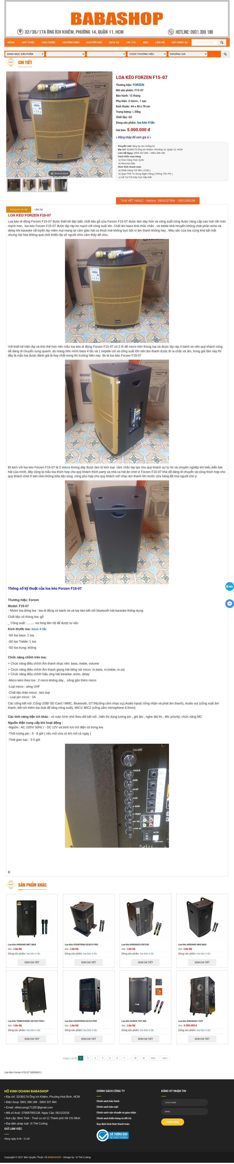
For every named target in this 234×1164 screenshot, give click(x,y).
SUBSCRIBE (172, 1122)
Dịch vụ (114, 42)
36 (144, 1058)
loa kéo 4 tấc (146, 122)
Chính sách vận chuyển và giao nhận (116, 1112)
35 (135, 1058)
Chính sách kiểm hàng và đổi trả (114, 1118)
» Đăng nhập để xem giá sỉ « (133, 137)
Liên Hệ (160, 42)
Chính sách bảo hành (108, 1101)
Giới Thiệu (28, 42)
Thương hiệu (70, 42)
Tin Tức (131, 42)
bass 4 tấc (39, 629)
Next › (153, 1058)
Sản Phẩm (48, 42)
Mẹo (145, 42)
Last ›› (165, 1058)
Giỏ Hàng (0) (180, 42)
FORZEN (138, 85)
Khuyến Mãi (94, 42)
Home (11, 42)
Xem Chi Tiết (31, 962)
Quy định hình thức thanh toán (113, 1124)
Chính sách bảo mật (107, 1106)
